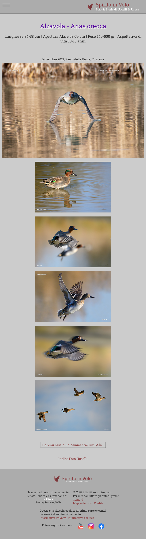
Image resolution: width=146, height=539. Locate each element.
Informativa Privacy (53, 518)
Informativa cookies (81, 518)
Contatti (78, 499)
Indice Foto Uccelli (73, 459)
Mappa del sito (82, 503)
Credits (98, 503)
